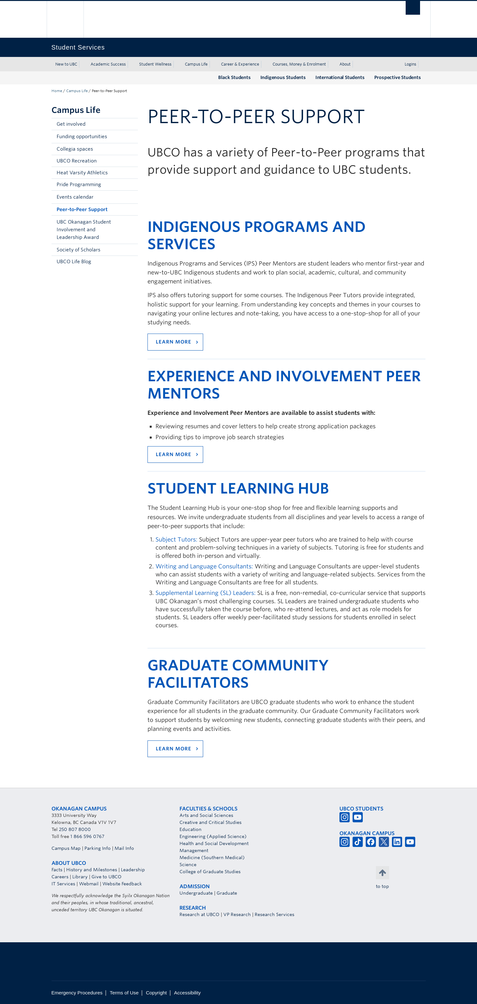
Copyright (156, 992)
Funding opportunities (82, 136)
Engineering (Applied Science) (213, 836)
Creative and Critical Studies (210, 822)
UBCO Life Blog (74, 262)
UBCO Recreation (77, 161)
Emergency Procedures (77, 992)
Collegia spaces (75, 149)
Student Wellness (155, 64)
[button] (131, 136)
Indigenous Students (283, 77)
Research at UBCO (199, 914)
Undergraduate (196, 893)
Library (80, 876)
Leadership (133, 869)
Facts (57, 869)
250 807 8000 (75, 829)
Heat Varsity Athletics (82, 173)
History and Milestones (91, 869)
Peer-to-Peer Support (82, 209)
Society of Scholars (78, 250)
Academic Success (108, 64)
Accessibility (187, 992)
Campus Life (196, 64)
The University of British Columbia (65, 19)
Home (57, 91)
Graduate (227, 893)
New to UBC (66, 64)
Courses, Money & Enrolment (299, 64)
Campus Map (66, 848)
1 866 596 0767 (87, 836)
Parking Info (97, 848)
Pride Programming (79, 184)
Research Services (274, 914)
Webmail (89, 883)
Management (193, 850)
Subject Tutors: (176, 539)
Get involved (71, 124)
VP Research (237, 914)
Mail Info (124, 848)
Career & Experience (240, 64)
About (345, 64)
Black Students (234, 77)
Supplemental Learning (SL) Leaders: (205, 592)
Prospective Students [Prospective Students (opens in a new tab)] (397, 77)
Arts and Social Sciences (206, 815)
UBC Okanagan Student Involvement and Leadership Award (84, 229)
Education (190, 829)
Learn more (173, 342)
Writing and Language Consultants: (204, 566)
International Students (340, 77)
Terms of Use (124, 992)
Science (187, 864)
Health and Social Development (214, 843)
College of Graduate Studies (210, 871)
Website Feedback (122, 883)
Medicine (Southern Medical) (212, 857)
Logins (410, 64)
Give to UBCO (106, 876)
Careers (60, 876)
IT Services (63, 883)
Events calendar (75, 197)
